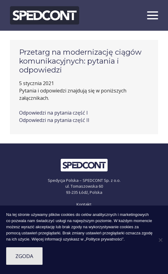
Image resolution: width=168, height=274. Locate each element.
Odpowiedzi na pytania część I (53, 112)
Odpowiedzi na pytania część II (54, 120)
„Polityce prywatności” (103, 239)
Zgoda (24, 256)
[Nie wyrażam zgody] (160, 240)
